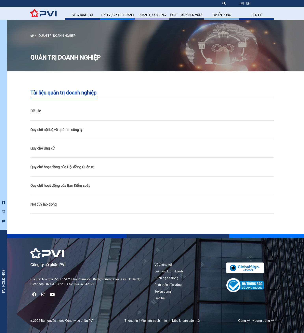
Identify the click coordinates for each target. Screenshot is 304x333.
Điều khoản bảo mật (186, 321)
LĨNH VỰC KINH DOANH (117, 15)
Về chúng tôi (163, 265)
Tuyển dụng (162, 291)
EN (248, 3)
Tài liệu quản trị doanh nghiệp (63, 93)
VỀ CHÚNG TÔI (82, 15)
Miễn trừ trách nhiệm (154, 321)
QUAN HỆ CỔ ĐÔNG (152, 15)
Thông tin (131, 321)
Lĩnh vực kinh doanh (168, 271)
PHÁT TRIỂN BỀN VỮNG (187, 15)
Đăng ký (244, 321)
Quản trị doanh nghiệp (56, 36)
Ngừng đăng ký (263, 321)
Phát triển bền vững (168, 285)
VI (242, 3)
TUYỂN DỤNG (221, 15)
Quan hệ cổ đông (166, 278)
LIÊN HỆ (256, 15)
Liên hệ (159, 298)
